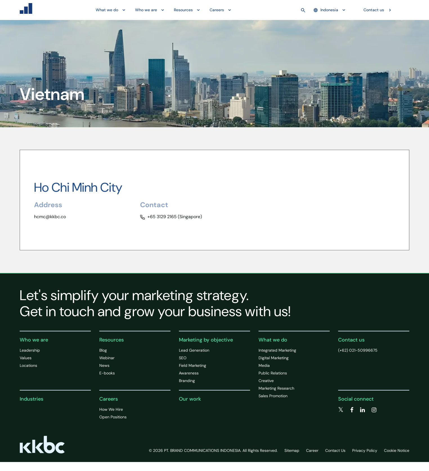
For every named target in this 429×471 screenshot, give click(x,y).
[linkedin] (362, 410)
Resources (111, 339)
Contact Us (335, 450)
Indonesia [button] (326, 9)
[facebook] (351, 410)
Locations (28, 365)
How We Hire (111, 409)
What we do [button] (107, 9)
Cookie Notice (396, 450)
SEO (183, 357)
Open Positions (113, 416)
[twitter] (340, 410)
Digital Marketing (274, 357)
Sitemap (291, 450)
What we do (273, 339)
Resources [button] (183, 9)
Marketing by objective (206, 339)
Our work (190, 399)
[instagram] (374, 410)
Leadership (30, 350)
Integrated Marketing (277, 350)
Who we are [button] (146, 9)
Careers (108, 399)
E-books (107, 373)
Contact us (373, 9)
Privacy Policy (364, 450)
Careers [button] (217, 9)
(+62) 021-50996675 (358, 350)
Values (26, 357)
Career (312, 450)
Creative (266, 380)
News (104, 365)
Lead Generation (194, 350)
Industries (31, 399)
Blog (103, 350)
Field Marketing (192, 365)
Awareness (189, 373)
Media (264, 365)
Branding (187, 380)
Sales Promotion (273, 395)
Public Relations (273, 373)
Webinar (106, 357)
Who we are (34, 339)
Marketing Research (276, 388)
